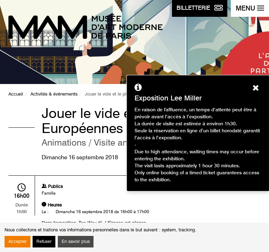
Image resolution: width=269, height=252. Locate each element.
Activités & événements (53, 94)
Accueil (15, 94)
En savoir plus (76, 241)
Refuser (43, 241)
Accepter (17, 241)
